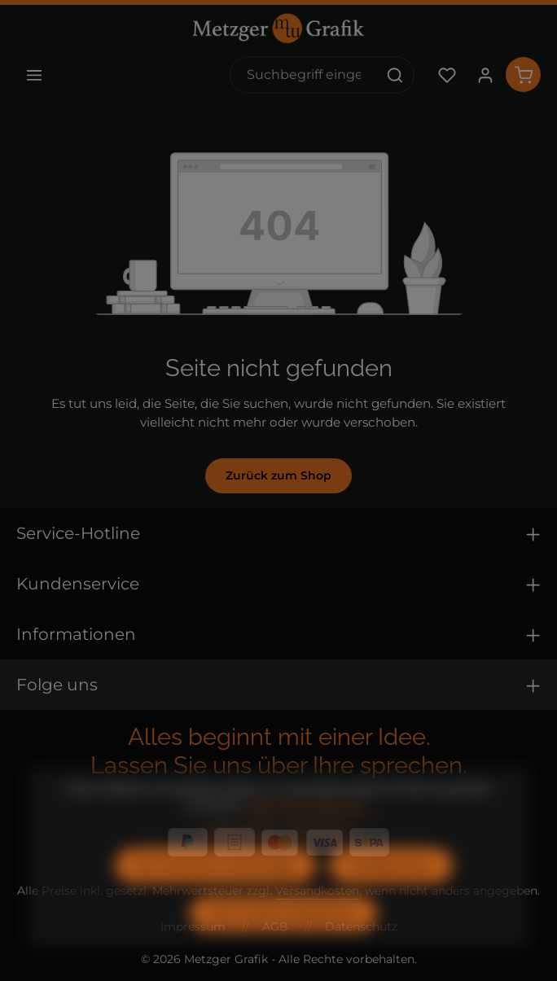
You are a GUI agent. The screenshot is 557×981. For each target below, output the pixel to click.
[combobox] (303, 75)
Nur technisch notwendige (215, 891)
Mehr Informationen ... (311, 832)
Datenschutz (241, 855)
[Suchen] (395, 75)
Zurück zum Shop (278, 475)
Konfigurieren (390, 891)
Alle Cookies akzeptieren (283, 939)
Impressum (320, 855)
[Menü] (33, 74)
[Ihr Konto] (484, 74)
